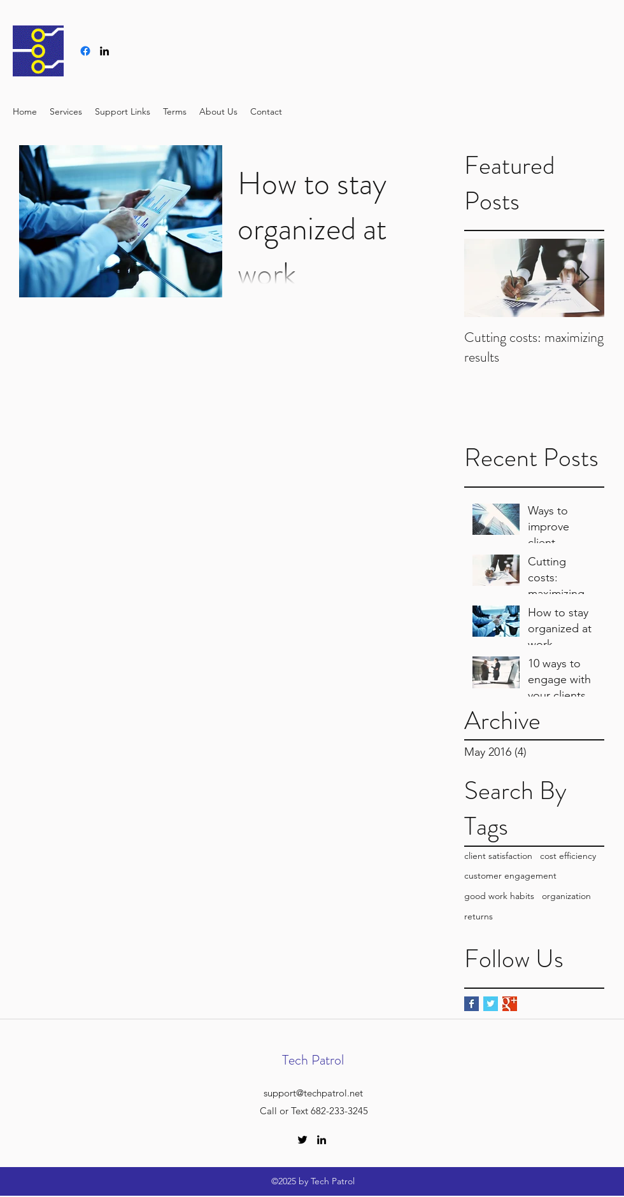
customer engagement (510, 875)
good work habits (499, 896)
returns (478, 916)
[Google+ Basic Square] (509, 1003)
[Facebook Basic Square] (471, 1003)
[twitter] (302, 1139)
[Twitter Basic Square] (490, 1003)
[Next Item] (584, 278)
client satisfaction (498, 855)
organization (566, 896)
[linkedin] (104, 51)
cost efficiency (568, 855)
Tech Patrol (313, 1060)
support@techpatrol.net (313, 1093)
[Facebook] (85, 51)
